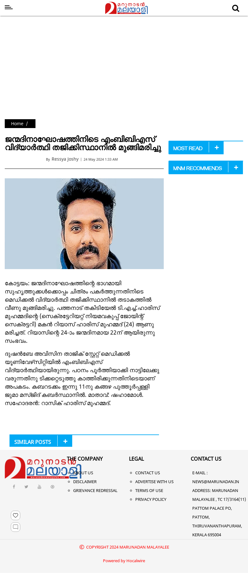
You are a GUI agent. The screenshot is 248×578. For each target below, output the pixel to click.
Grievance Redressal (95, 490)
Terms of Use (149, 490)
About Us (83, 473)
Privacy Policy (150, 499)
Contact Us (147, 473)
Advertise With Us (154, 481)
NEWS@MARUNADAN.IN (215, 481)
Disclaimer (85, 481)
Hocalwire (135, 560)
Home (17, 123)
